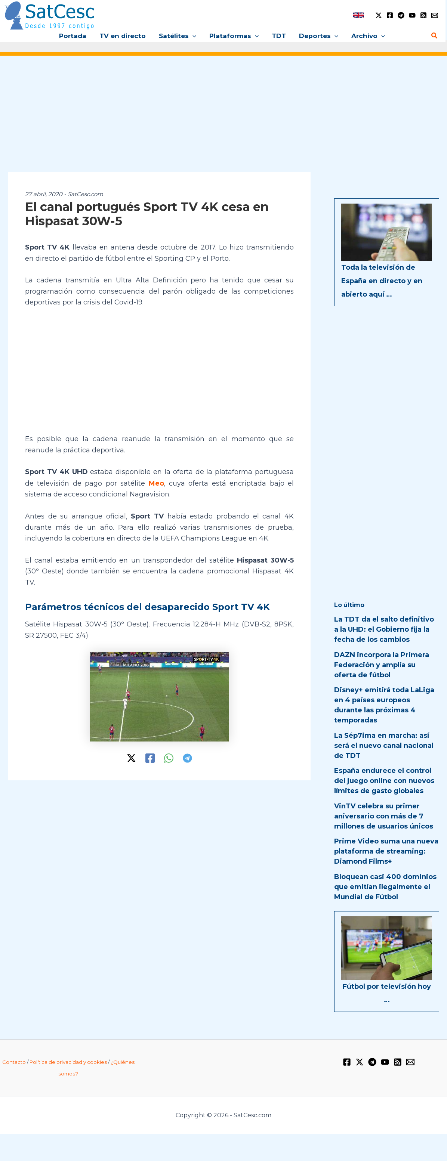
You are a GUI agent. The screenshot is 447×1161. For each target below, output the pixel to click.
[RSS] (423, 15)
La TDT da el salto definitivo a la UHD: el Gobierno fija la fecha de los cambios (384, 629)
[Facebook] (389, 15)
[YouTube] (412, 15)
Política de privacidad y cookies (68, 1062)
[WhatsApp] (168, 757)
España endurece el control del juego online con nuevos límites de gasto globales (384, 781)
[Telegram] (401, 15)
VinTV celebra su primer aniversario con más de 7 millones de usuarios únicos (383, 816)
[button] (193, 35)
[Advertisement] (223, 118)
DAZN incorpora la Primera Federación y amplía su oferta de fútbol (381, 665)
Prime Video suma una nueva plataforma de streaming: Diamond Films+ (386, 851)
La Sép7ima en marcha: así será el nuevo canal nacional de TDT (384, 745)
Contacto (14, 1062)
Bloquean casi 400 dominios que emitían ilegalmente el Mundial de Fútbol (385, 887)
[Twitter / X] (378, 15)
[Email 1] (434, 15)
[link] (358, 15)
